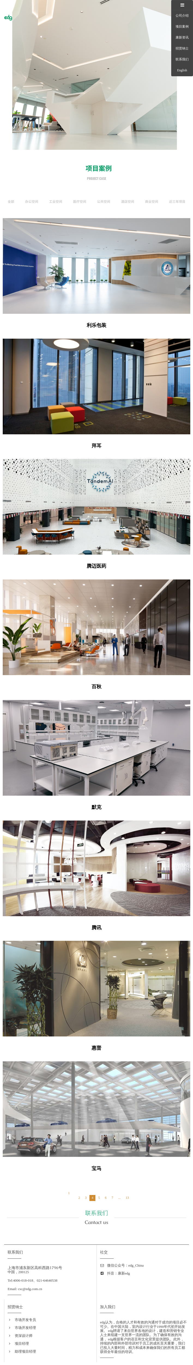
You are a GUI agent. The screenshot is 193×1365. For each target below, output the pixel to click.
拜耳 (96, 446)
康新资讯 (182, 37)
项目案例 (182, 26)
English (182, 70)
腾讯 (96, 927)
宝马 (96, 1168)
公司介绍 (182, 15)
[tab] (182, 5)
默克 (96, 807)
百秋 (96, 686)
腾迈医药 (96, 566)
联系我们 (182, 59)
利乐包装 (96, 325)
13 (127, 1198)
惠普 (96, 1048)
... (119, 1198)
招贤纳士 (182, 48)
